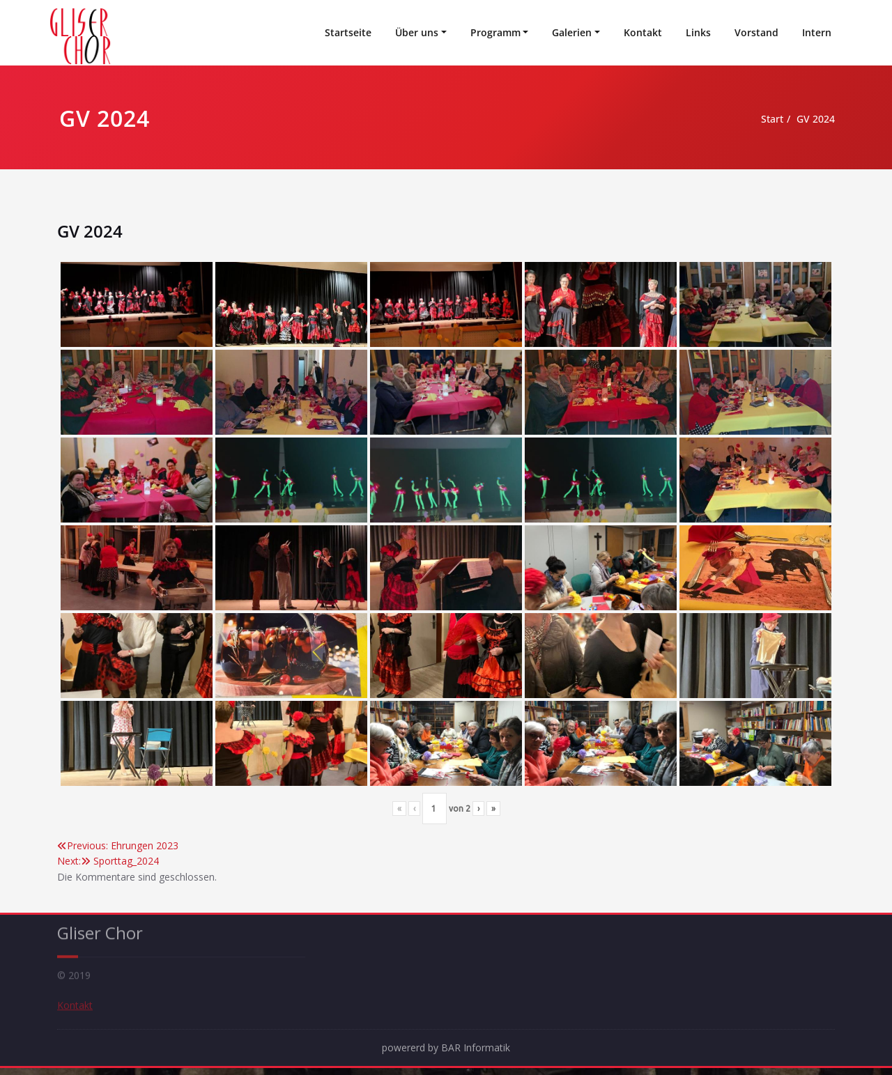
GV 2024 (794, 119)
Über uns (416, 32)
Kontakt (643, 32)
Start (747, 119)
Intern (816, 32)
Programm (495, 32)
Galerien (572, 32)
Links (698, 32)
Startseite (348, 32)
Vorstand (756, 32)
